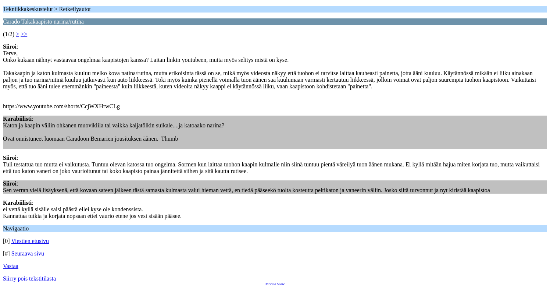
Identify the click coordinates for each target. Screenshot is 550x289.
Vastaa (10, 266)
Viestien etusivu (30, 241)
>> (24, 34)
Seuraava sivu (27, 253)
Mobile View (275, 284)
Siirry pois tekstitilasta (29, 278)
